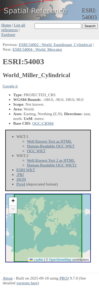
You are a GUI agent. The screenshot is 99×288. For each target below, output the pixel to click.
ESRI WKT (25, 170)
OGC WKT (36, 150)
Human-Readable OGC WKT (50, 146)
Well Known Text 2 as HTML (51, 160)
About (8, 278)
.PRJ (20, 174)
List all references (13, 27)
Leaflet (36, 260)
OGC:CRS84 (43, 123)
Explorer (8, 34)
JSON (21, 179)
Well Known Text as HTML (49, 141)
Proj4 (20, 184)
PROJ (64, 278)
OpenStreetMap (60, 260)
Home (6, 25)
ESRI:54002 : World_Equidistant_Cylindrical (55, 44)
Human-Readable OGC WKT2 (52, 165)
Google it (10, 86)
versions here (27, 283)
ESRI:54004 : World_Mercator (37, 49)
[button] (13, 201)
